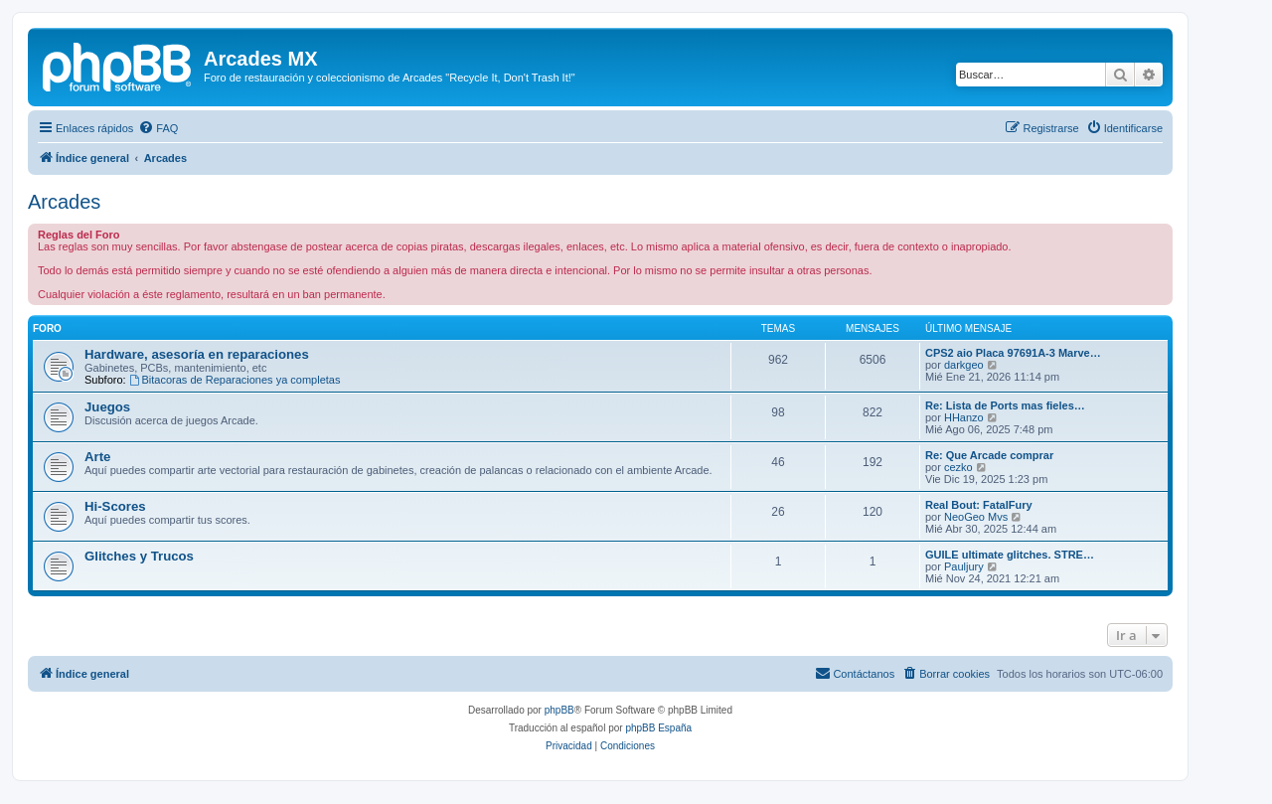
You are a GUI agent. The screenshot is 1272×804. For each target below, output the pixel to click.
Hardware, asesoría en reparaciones (196, 354)
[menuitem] (158, 128)
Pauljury (964, 566)
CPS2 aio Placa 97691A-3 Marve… (1013, 353)
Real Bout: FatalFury (979, 505)
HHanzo (964, 417)
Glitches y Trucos (139, 556)
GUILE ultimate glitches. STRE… (1009, 555)
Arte (97, 456)
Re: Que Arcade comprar (989, 455)
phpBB (559, 710)
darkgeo (964, 365)
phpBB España (658, 728)
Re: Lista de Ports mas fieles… (1005, 405)
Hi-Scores (115, 506)
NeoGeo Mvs (976, 517)
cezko (958, 467)
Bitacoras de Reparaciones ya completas (235, 380)
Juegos (107, 407)
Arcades (64, 202)
